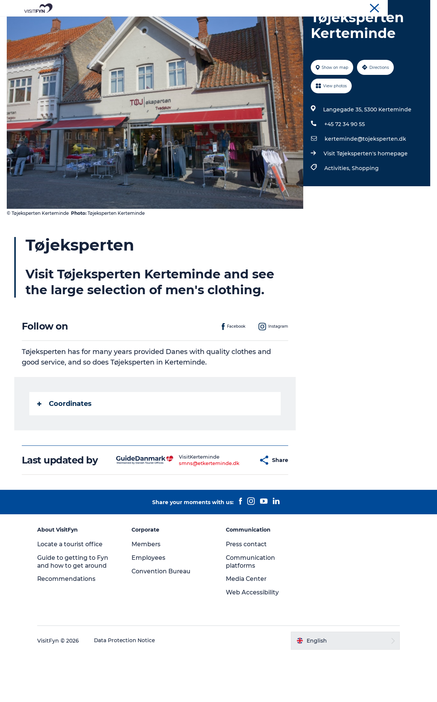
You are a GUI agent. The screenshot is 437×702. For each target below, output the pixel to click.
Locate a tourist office (74, 590)
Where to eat (246, 24)
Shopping (364, 204)
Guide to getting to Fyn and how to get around (76, 608)
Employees (151, 604)
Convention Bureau (408, 7)
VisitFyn (340, 7)
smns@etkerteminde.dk (190, 504)
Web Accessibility (252, 639)
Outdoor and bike (191, 24)
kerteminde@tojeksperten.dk (365, 174)
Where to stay (296, 24)
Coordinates (65, 439)
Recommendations (70, 625)
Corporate (368, 7)
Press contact (247, 590)
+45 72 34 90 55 (344, 160)
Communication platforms (251, 608)
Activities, (337, 204)
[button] (234, 501)
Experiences (138, 24)
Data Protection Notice (129, 687)
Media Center (247, 625)
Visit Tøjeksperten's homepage (365, 189)
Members (148, 590)
